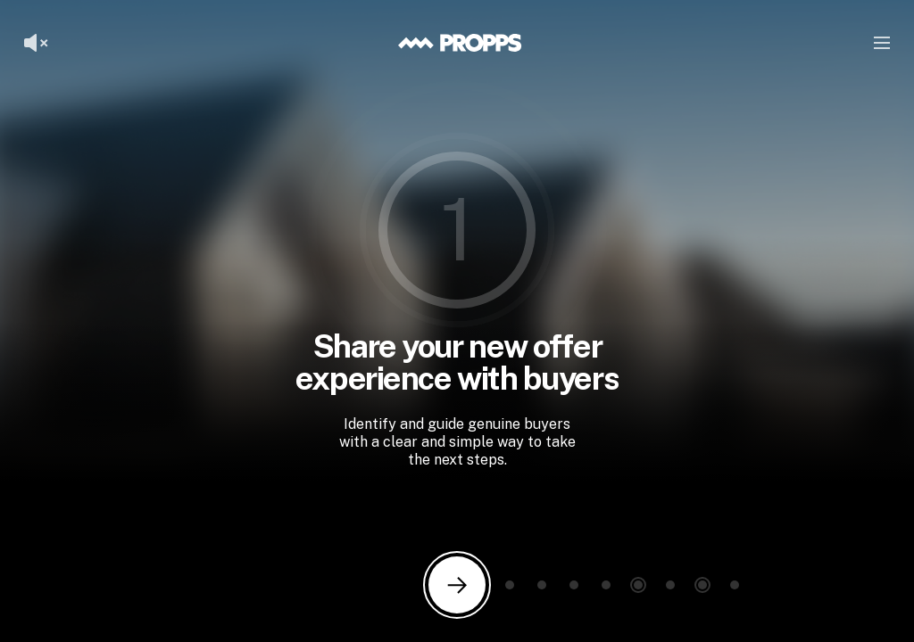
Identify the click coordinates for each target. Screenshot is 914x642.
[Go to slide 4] (573, 584)
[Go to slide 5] (606, 584)
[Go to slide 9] (734, 584)
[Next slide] (457, 584)
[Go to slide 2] (509, 584)
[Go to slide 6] (638, 584)
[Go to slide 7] (670, 584)
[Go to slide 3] (541, 584)
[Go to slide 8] (702, 584)
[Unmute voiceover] (35, 43)
